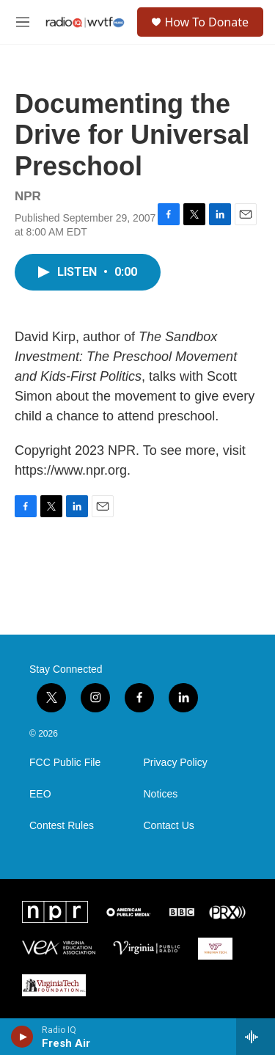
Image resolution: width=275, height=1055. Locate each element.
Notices (161, 794)
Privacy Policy (176, 762)
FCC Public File (64, 762)
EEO (40, 794)
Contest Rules (61, 825)
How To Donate (206, 22)
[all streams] (255, 1036)
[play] (22, 1036)
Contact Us (169, 825)
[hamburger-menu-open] (23, 22)
